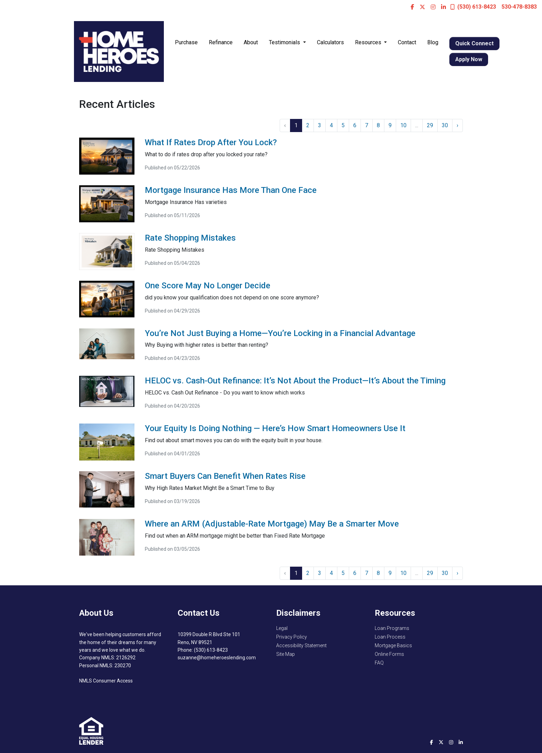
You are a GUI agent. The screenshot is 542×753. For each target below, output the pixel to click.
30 (445, 125)
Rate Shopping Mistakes (190, 238)
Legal (282, 628)
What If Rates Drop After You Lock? (211, 142)
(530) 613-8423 (473, 6)
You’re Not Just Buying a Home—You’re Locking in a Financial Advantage (280, 333)
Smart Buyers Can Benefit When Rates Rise (225, 476)
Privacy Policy (291, 637)
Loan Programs (392, 628)
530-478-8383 (519, 6)
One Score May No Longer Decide (207, 285)
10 (403, 125)
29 (430, 125)
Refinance (221, 42)
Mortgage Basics (393, 645)
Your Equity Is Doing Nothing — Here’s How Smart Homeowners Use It (275, 428)
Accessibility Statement (301, 645)
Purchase (186, 42)
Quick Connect (474, 43)
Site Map (285, 654)
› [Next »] (457, 125)
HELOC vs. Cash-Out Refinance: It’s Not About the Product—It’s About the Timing (295, 380)
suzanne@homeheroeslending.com (217, 657)
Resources (369, 42)
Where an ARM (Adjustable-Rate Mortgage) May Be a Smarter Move (272, 524)
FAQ (379, 663)
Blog (432, 42)
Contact (407, 42)
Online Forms (389, 654)
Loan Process (390, 637)
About (251, 42)
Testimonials (285, 42)
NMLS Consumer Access (106, 681)
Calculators (330, 42)
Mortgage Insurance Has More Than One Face (231, 190)
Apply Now (468, 59)
